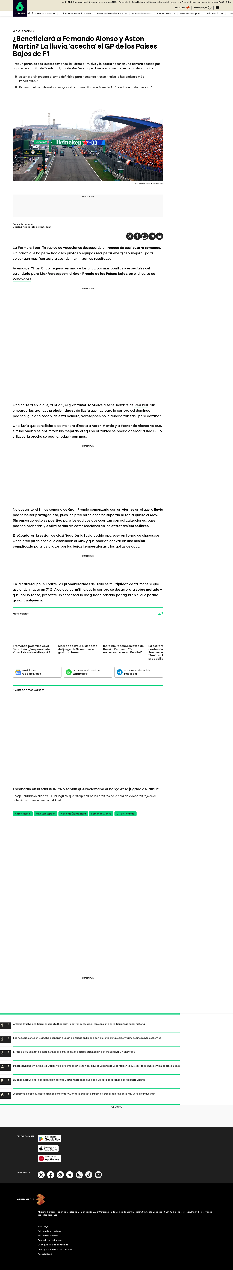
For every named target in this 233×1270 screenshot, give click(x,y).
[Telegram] (69, 1177)
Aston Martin (23, 813)
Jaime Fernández (23, 224)
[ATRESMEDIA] (116, 1199)
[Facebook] (50, 1177)
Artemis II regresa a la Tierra (174, 2)
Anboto (229, 2)
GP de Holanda (125, 813)
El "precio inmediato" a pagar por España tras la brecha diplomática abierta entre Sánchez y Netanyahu (74, 1051)
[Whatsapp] (60, 1177)
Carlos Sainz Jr (166, 13)
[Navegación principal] (217, 7)
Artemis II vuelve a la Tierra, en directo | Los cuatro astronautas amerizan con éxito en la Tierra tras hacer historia (79, 1023)
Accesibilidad (45, 1254)
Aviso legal (43, 1226)
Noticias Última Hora (73, 813)
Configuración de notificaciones (55, 1249)
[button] (130, 236)
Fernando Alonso (142, 13)
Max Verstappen (190, 13)
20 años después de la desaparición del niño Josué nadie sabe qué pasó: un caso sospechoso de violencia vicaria (79, 1079)
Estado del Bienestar (148, 2)
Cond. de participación (50, 1240)
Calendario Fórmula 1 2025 (76, 13)
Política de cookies (48, 1235)
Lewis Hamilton (214, 13)
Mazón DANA (218, 2)
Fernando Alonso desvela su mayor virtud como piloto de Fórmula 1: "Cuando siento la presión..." (85, 87)
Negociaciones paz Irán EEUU (103, 2)
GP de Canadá (46, 13)
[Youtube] (98, 1177)
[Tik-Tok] (89, 1177)
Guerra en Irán (80, 2)
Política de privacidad (49, 1231)
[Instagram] (79, 1177)
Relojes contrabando (200, 2)
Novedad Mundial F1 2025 (111, 13)
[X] (41, 1177)
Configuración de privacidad (53, 1244)
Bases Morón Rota (128, 2)
